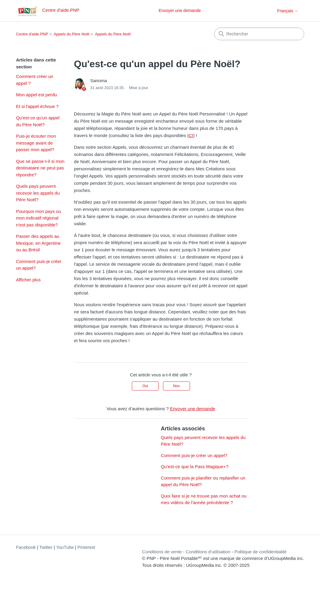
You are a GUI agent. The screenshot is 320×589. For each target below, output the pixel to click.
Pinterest (86, 547)
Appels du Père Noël (71, 34)
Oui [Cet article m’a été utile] (145, 386)
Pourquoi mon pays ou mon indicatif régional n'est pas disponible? (38, 218)
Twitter (45, 547)
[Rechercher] (259, 34)
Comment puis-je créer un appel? (38, 265)
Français (287, 10)
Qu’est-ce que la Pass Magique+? (195, 466)
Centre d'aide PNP (32, 34)
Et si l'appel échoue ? (37, 106)
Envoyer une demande (180, 10)
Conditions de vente (162, 551)
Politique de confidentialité (260, 551)
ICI (190, 135)
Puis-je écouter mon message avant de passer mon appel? (36, 142)
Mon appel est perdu (36, 94)
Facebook (26, 547)
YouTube (65, 547)
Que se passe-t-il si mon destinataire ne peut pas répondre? (40, 168)
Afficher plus (28, 279)
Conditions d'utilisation (208, 551)
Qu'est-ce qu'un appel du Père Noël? (37, 121)
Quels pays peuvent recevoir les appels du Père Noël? (38, 193)
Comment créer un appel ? (34, 80)
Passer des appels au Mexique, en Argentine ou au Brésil (38, 243)
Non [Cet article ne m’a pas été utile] (176, 386)
